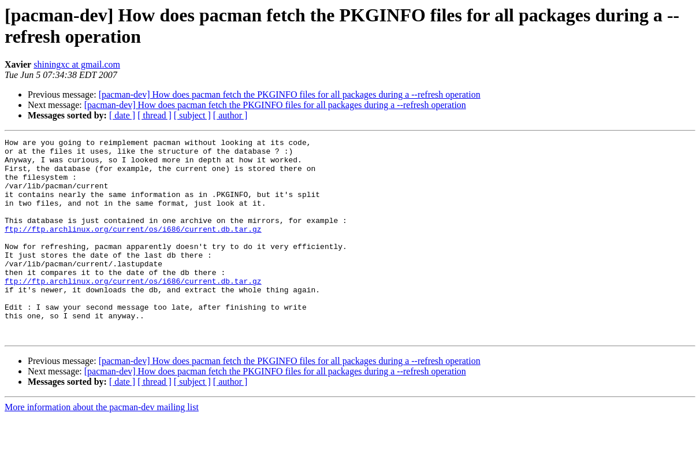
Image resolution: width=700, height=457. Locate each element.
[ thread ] (154, 115)
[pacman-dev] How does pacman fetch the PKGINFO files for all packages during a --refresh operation (290, 94)
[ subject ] (192, 115)
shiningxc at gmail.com (76, 64)
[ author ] (230, 115)
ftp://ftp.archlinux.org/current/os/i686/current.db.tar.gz (133, 248)
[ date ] (122, 115)
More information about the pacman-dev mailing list (102, 447)
